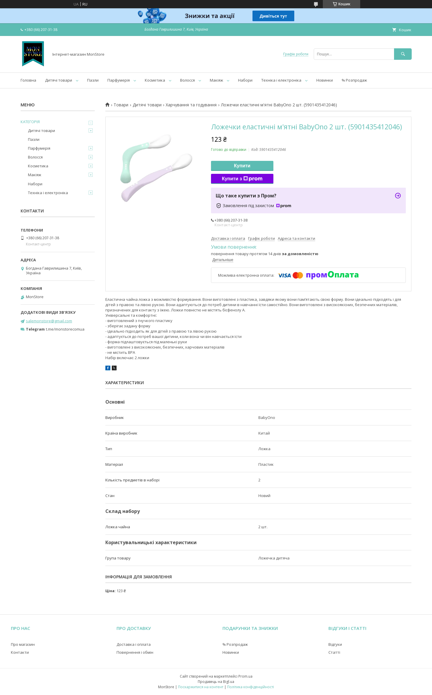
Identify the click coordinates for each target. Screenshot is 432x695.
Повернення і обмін (135, 652)
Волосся (187, 80)
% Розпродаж (354, 80)
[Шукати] (403, 54)
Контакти (20, 652)
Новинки (324, 80)
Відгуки (335, 644)
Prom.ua (245, 676)
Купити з (242, 178)
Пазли (93, 80)
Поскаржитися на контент (200, 686)
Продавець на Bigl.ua (216, 681)
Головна (28, 80)
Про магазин (23, 644)
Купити (242, 165)
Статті (334, 652)
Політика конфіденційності (250, 686)
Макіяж (216, 80)
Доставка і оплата (134, 644)
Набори (245, 80)
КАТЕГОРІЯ (30, 121)
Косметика (155, 80)
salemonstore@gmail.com (49, 320)
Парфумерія (118, 80)
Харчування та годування (191, 105)
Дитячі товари (58, 80)
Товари (121, 105)
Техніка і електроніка (281, 80)
